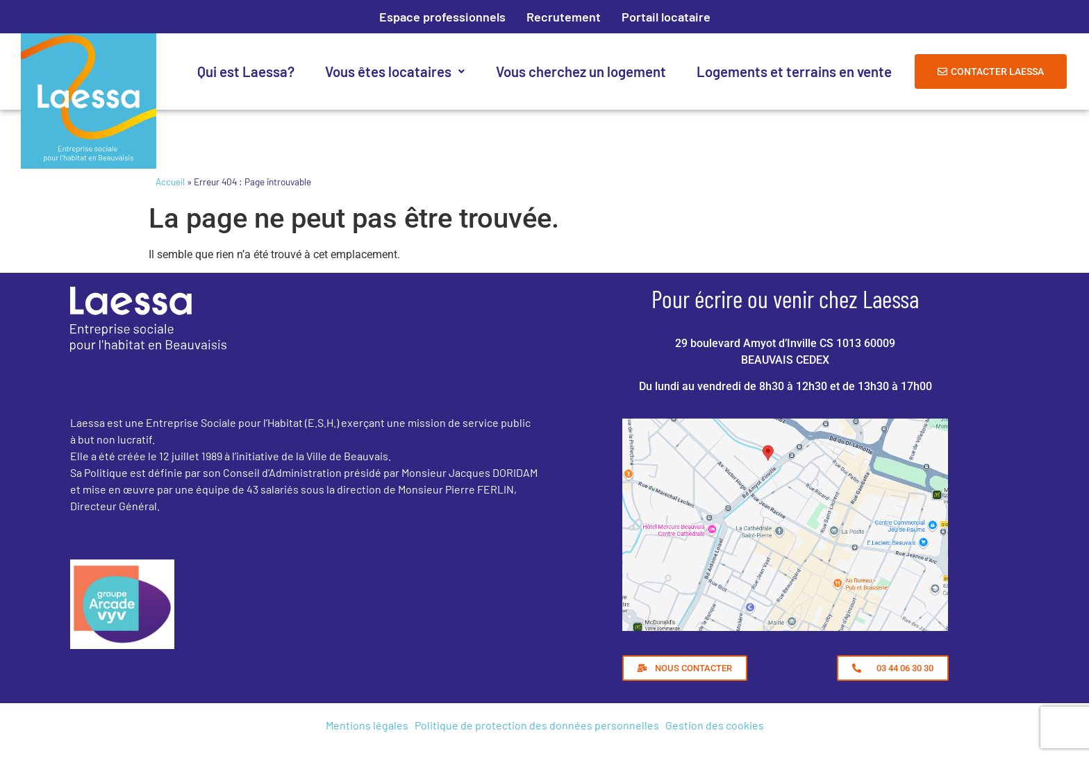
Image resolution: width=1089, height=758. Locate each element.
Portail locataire (666, 16)
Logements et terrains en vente (794, 71)
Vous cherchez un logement (581, 71)
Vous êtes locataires (395, 71)
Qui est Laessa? (245, 71)
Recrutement (563, 16)
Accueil (170, 181)
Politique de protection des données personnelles (537, 725)
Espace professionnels (442, 16)
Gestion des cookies (714, 725)
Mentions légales (367, 725)
